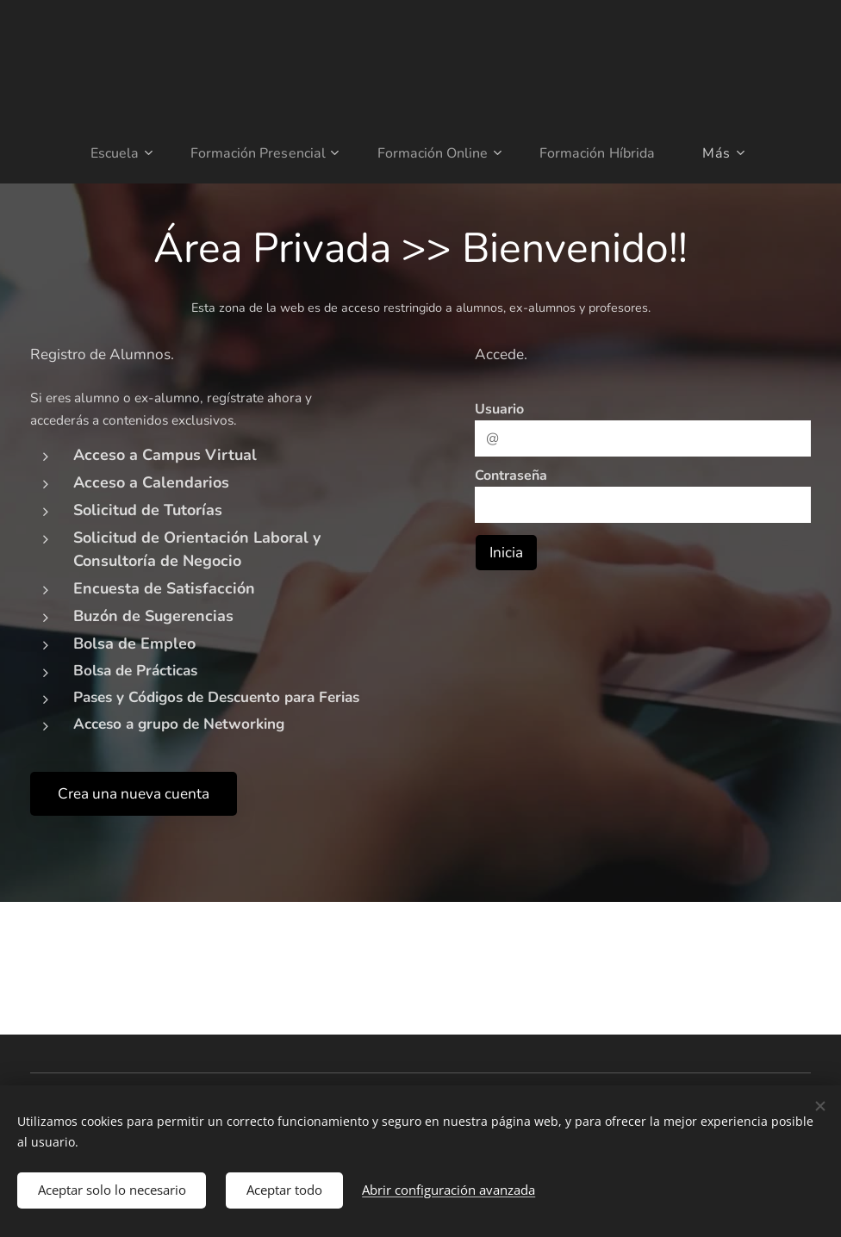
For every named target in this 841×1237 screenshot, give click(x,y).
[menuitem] (112, 153)
